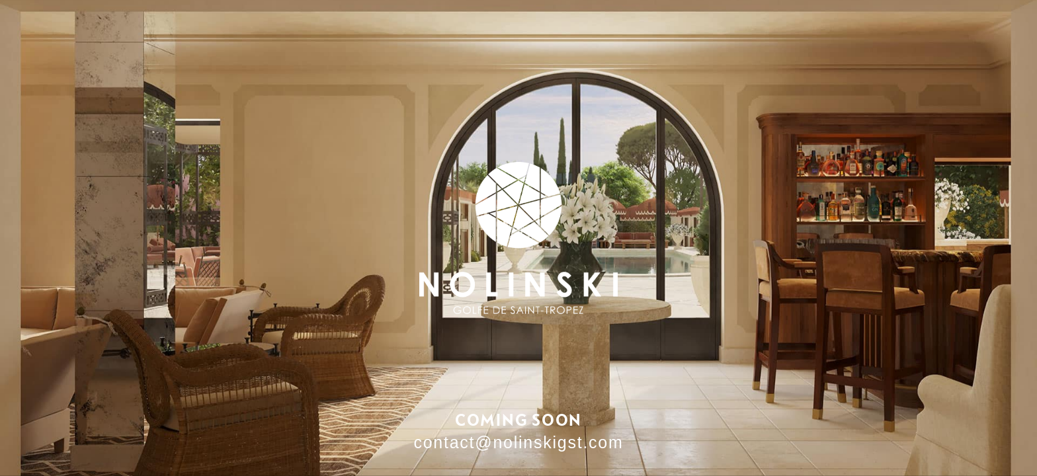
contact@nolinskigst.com (518, 442)
